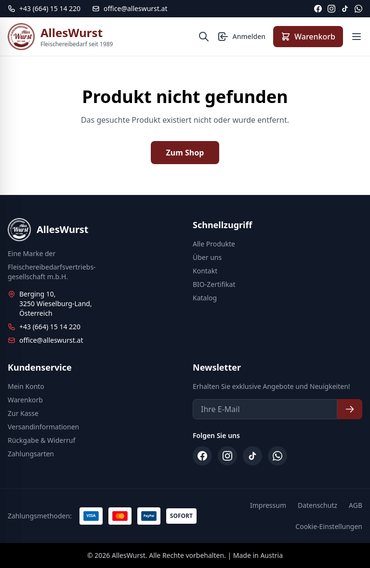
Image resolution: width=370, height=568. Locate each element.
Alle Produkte (214, 243)
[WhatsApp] (358, 9)
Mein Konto (26, 386)
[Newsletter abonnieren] (349, 409)
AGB (355, 505)
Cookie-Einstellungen (328, 526)
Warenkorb (25, 399)
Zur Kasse (23, 413)
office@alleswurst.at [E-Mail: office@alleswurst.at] (129, 8)
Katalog (205, 297)
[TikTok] (345, 9)
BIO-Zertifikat (214, 284)
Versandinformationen (43, 426)
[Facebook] (318, 9)
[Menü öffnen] (356, 36)
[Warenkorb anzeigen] (308, 36)
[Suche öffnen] (204, 36)
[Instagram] (331, 9)
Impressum (268, 505)
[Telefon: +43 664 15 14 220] (44, 8)
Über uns (207, 257)
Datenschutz (317, 505)
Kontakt (205, 270)
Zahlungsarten (31, 453)
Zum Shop (185, 152)
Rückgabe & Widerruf (41, 440)
